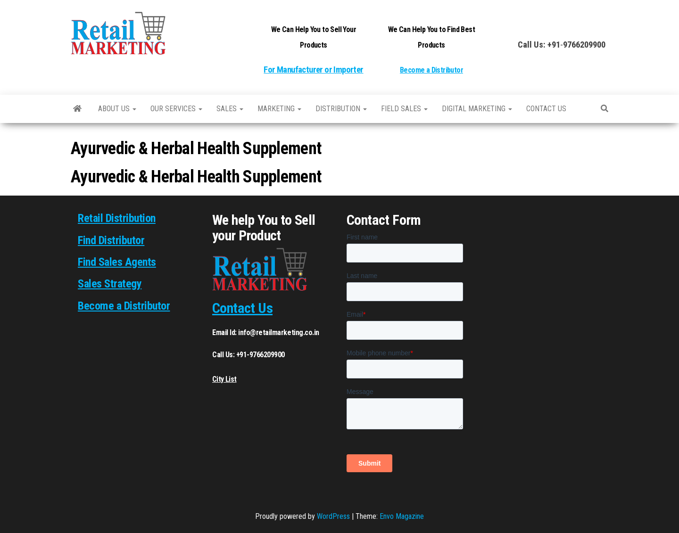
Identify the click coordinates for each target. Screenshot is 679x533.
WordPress (333, 516)
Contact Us (242, 308)
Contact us (546, 108)
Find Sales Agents (117, 262)
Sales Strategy (109, 283)
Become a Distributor (431, 70)
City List (224, 379)
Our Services (176, 108)
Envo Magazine (402, 516)
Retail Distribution (117, 218)
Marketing (279, 108)
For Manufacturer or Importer (313, 70)
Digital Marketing (477, 108)
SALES (229, 108)
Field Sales (404, 108)
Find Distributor (111, 240)
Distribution (341, 108)
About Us (117, 108)
